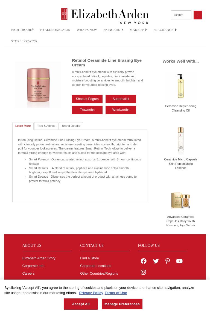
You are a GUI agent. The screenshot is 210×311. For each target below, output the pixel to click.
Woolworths (121, 110)
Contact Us (88, 281)
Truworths (87, 110)
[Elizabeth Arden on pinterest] (168, 262)
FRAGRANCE (165, 30)
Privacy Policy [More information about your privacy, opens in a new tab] (91, 295)
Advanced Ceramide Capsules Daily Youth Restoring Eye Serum (180, 221)
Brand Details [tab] (71, 125)
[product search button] (198, 15)
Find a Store (89, 258)
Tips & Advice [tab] (46, 125)
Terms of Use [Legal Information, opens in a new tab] (116, 295)
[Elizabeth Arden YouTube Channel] (179, 262)
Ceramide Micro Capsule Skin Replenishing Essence (180, 163)
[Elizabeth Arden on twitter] (156, 262)
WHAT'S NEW (87, 30)
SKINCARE (113, 30)
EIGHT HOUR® (22, 30)
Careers (28, 273)
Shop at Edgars (87, 99)
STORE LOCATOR (24, 41)
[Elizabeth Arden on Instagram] (143, 273)
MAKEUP (138, 30)
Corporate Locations (95, 266)
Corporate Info (33, 266)
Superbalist (121, 99)
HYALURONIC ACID (55, 30)
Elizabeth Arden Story (39, 258)
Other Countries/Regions (99, 273)
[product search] (181, 14)
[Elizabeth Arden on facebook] (143, 262)
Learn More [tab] (23, 125)
